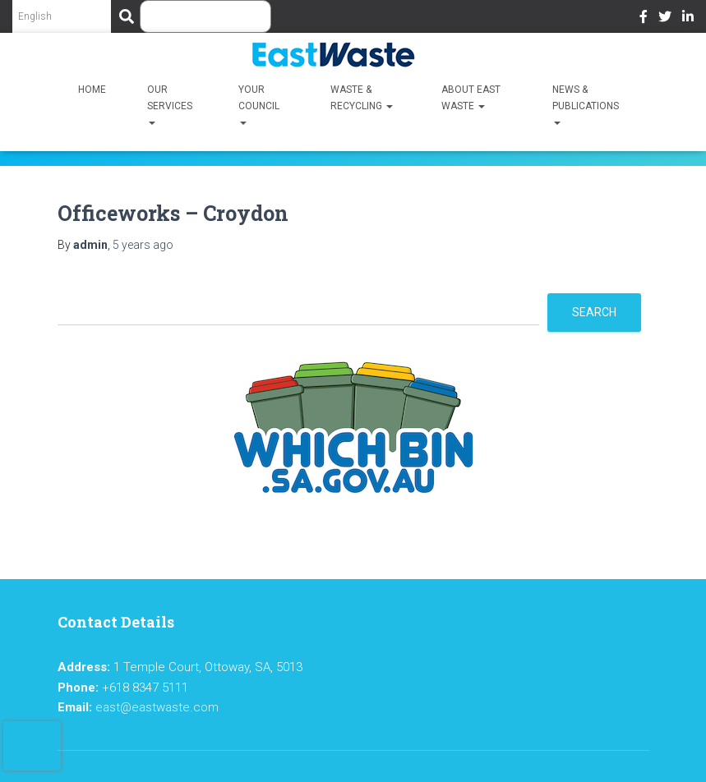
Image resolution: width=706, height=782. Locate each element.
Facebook (643, 19)
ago (143, 244)
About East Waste (471, 98)
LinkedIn (688, 19)
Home (92, 89)
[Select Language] (61, 16)
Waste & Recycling (361, 98)
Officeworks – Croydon (173, 213)
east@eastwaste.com (157, 707)
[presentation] (32, 745)
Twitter (664, 19)
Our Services (169, 106)
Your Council (258, 106)
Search (594, 312)
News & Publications (585, 106)
